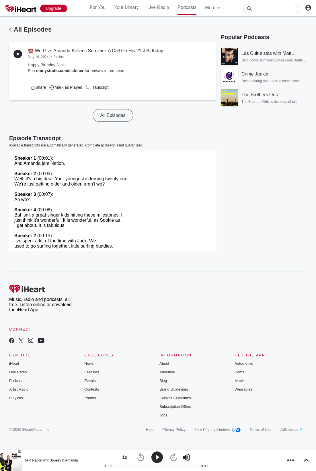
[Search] (271, 8)
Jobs (163, 415)
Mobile (240, 381)
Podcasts (186, 7)
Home (240, 372)
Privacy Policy (174, 429)
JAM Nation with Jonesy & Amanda (51, 460)
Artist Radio (18, 389)
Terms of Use (260, 429)
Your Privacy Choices (217, 430)
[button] (38, 87)
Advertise (167, 372)
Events (90, 381)
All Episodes (33, 29)
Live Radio (158, 7)
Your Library (126, 7)
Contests (91, 389)
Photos (90, 398)
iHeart (14, 363)
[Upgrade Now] (53, 8)
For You (98, 7)
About (164, 363)
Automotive (244, 363)
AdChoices (291, 429)
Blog (163, 381)
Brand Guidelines (173, 389)
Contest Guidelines (175, 398)
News (89, 363)
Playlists (16, 398)
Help (150, 429)
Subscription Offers (175, 406)
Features (91, 372)
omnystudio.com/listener (60, 70)
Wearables (243, 389)
